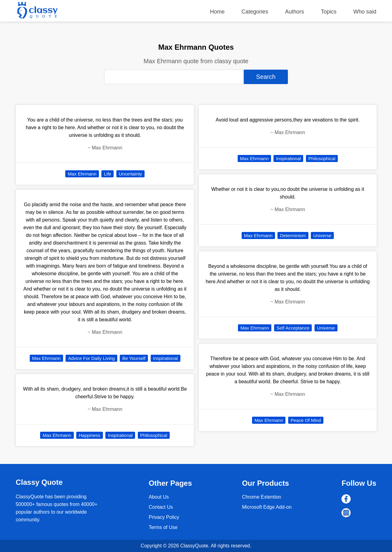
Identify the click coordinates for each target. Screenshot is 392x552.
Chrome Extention (261, 497)
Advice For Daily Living (91, 358)
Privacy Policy (164, 517)
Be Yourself (133, 358)
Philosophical (153, 435)
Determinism (293, 235)
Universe (322, 235)
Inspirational (165, 358)
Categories (255, 12)
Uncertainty (130, 173)
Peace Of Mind (306, 420)
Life (107, 173)
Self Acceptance (293, 327)
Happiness (89, 435)
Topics (329, 12)
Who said (364, 12)
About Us (159, 497)
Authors (294, 12)
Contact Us (161, 507)
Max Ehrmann (82, 173)
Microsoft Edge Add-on (267, 507)
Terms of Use (163, 527)
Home (217, 12)
